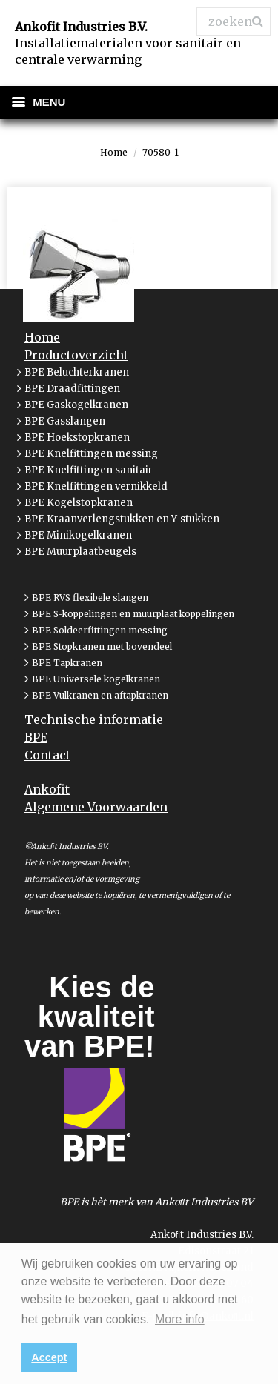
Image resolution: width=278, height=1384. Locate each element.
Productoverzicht (76, 354)
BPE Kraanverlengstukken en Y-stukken (121, 519)
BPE (35, 737)
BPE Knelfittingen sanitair (88, 470)
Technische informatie (93, 719)
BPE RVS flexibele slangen (90, 597)
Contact (47, 755)
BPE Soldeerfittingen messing (100, 630)
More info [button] (180, 1319)
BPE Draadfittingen (72, 388)
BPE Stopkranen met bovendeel (102, 646)
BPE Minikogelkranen (78, 535)
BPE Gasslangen (64, 421)
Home (114, 152)
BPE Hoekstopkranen (77, 437)
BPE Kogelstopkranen (78, 502)
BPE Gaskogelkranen (76, 405)
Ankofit (47, 789)
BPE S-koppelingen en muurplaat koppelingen (133, 613)
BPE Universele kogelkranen (96, 679)
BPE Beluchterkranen (76, 372)
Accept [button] (49, 1357)
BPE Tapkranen (67, 662)
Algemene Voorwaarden (96, 806)
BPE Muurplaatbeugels (80, 551)
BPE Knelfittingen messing (91, 454)
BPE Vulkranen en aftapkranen (100, 695)
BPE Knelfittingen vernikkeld (96, 486)
